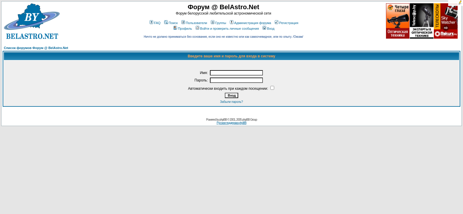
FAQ (155, 23)
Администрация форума (250, 23)
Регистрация (286, 23)
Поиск (171, 23)
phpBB (223, 119)
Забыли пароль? (231, 101)
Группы (218, 23)
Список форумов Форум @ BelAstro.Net (36, 48)
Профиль (182, 28)
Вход (268, 28)
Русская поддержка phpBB (231, 123)
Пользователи (194, 23)
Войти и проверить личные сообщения (227, 28)
